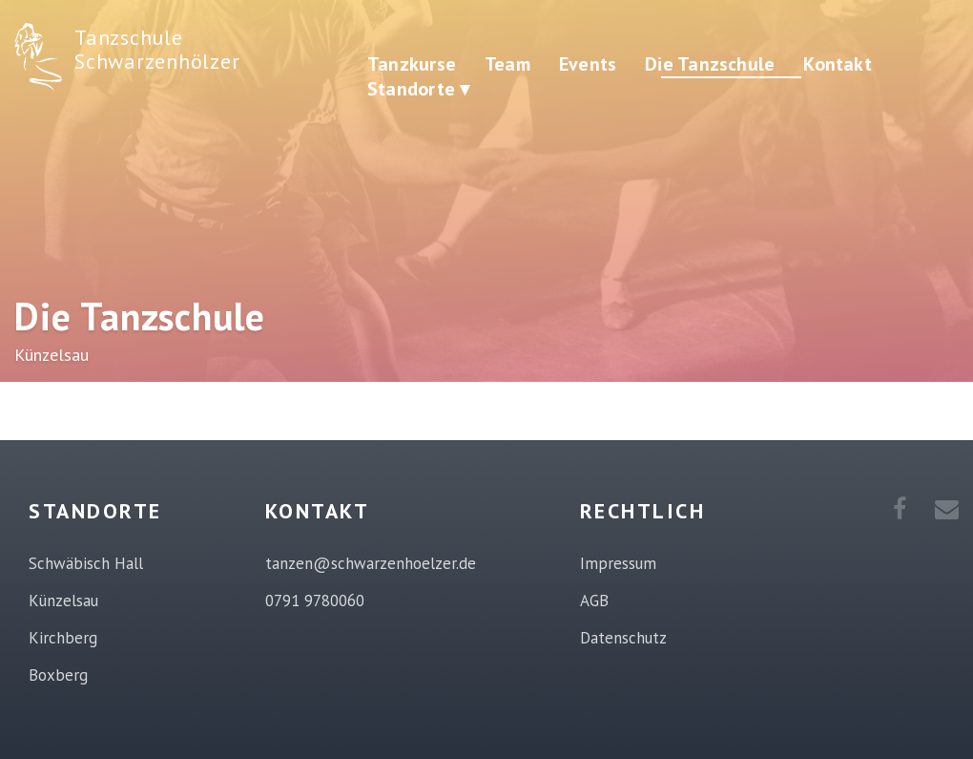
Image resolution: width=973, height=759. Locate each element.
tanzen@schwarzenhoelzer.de (370, 563)
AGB (594, 600)
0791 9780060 (314, 600)
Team (507, 64)
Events (587, 64)
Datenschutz (623, 637)
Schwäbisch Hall (86, 563)
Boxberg (58, 674)
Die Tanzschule (710, 64)
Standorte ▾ (418, 88)
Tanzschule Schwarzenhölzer (156, 49)
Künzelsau (63, 600)
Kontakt (837, 64)
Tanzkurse (411, 64)
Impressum (618, 563)
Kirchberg (63, 637)
